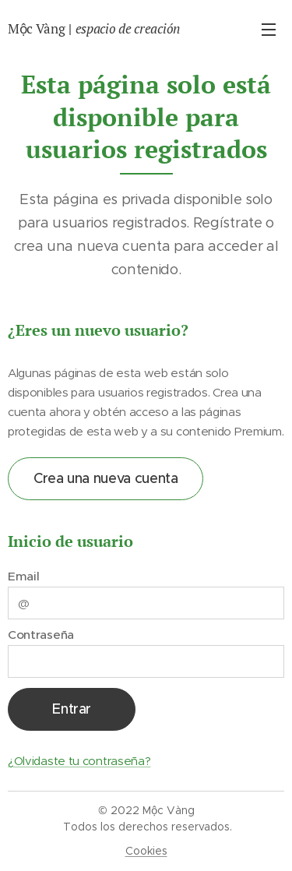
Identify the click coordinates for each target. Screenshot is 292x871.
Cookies (146, 851)
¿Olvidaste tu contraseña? (79, 760)
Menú (269, 29)
